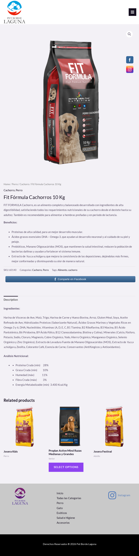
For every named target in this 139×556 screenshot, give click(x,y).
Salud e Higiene (66, 517)
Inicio (60, 493)
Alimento (62, 270)
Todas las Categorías (69, 498)
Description (11, 299)
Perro (15, 184)
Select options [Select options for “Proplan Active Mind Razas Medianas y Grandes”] (66, 467)
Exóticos (62, 512)
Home (7, 184)
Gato (60, 508)
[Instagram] (119, 495)
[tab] (11, 300)
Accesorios (63, 522)
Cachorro (24, 184)
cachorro (72, 270)
